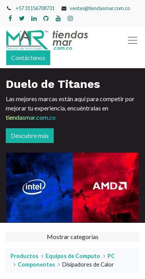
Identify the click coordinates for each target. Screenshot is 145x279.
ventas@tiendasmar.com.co (100, 8)
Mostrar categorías (73, 236)
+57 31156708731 (35, 8)
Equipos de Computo (73, 256)
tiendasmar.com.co (31, 117)
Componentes (36, 264)
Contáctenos (28, 57)
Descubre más (30, 135)
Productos (24, 256)
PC (111, 256)
